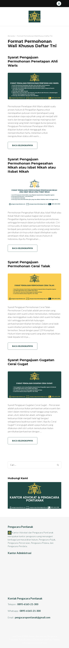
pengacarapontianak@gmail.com (32, 617)
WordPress (41, 643)
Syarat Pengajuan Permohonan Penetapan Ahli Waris (33, 61)
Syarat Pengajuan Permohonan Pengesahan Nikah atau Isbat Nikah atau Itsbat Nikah (32, 165)
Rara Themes (54, 639)
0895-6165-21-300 (27, 604)
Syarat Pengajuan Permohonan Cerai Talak (29, 264)
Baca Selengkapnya (22, 145)
